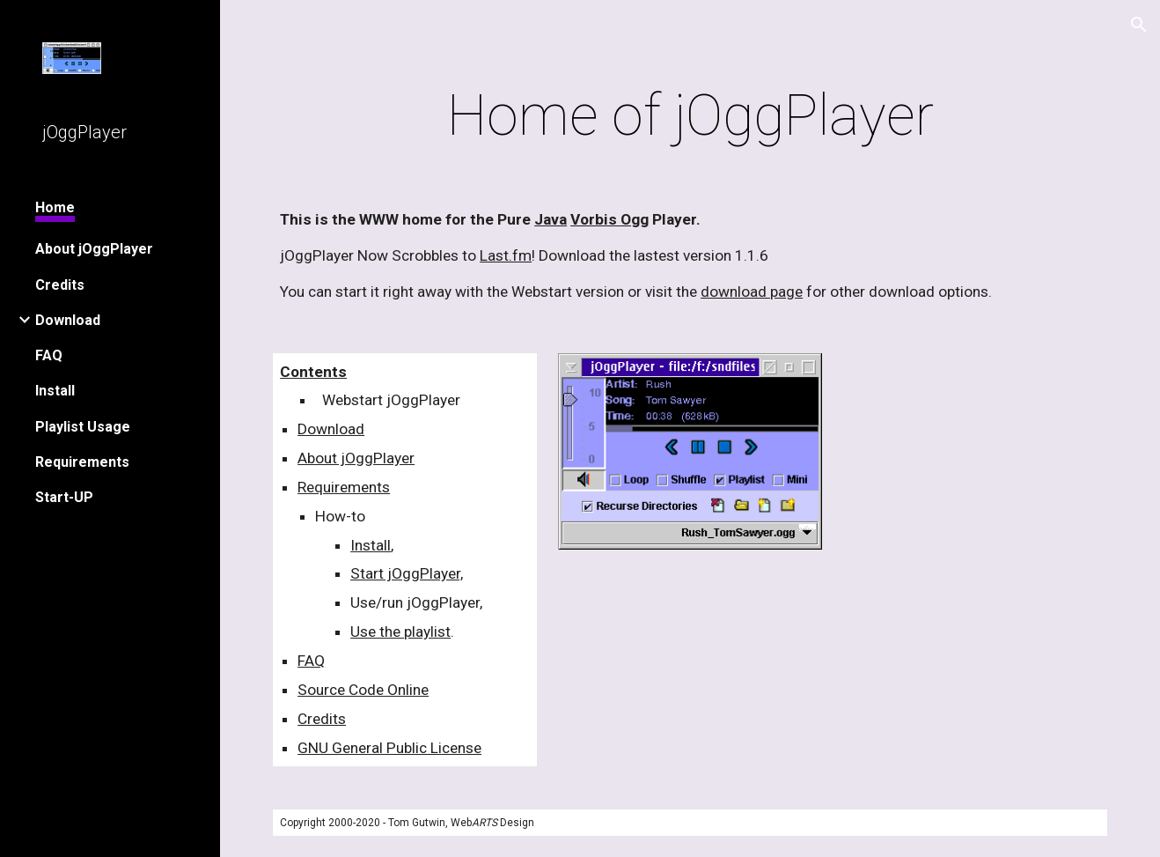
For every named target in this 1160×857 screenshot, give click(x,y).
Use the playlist (400, 631)
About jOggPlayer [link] (94, 248)
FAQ (311, 660)
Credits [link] (59, 285)
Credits (321, 719)
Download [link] (67, 320)
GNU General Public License (389, 748)
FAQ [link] (48, 355)
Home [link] (55, 207)
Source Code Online (363, 689)
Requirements (343, 487)
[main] (690, 116)
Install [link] (55, 390)
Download (330, 429)
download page (752, 291)
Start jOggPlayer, (406, 573)
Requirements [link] (82, 462)
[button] (1139, 25)
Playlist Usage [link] (82, 426)
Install (370, 545)
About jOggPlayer (356, 458)
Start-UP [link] (64, 497)
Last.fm (506, 255)
